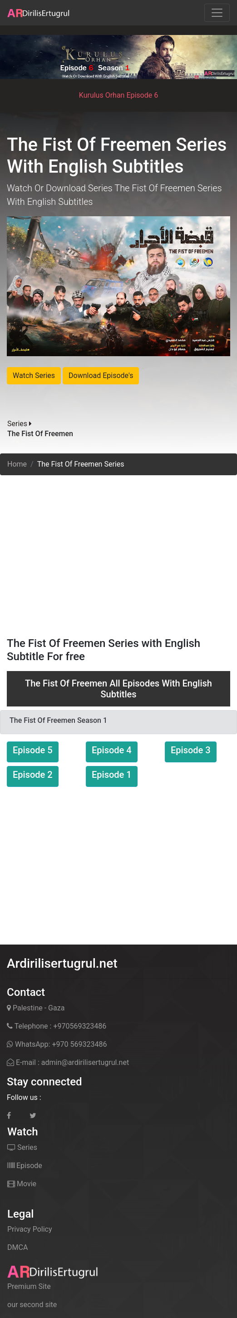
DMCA (17, 1247)
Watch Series (34, 375)
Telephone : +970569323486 (56, 1026)
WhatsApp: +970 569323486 (57, 1044)
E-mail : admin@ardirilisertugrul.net (68, 1062)
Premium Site (29, 1286)
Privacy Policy (29, 1229)
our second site (32, 1304)
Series (22, 1147)
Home (17, 464)
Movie (21, 1183)
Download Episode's (101, 375)
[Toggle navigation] (217, 13)
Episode (24, 1165)
